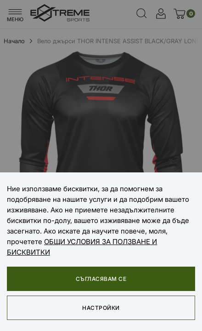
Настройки (100, 307)
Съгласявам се (101, 278)
